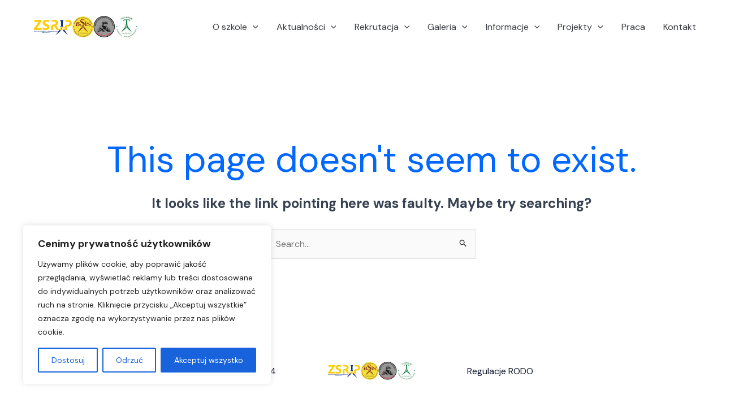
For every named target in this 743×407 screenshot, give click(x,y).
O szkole (235, 27)
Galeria (447, 27)
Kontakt (679, 27)
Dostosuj (68, 360)
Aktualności (306, 27)
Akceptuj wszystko (208, 360)
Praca (633, 27)
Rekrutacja (382, 27)
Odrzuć (129, 360)
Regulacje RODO (500, 371)
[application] (252, 27)
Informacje (513, 27)
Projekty (580, 27)
